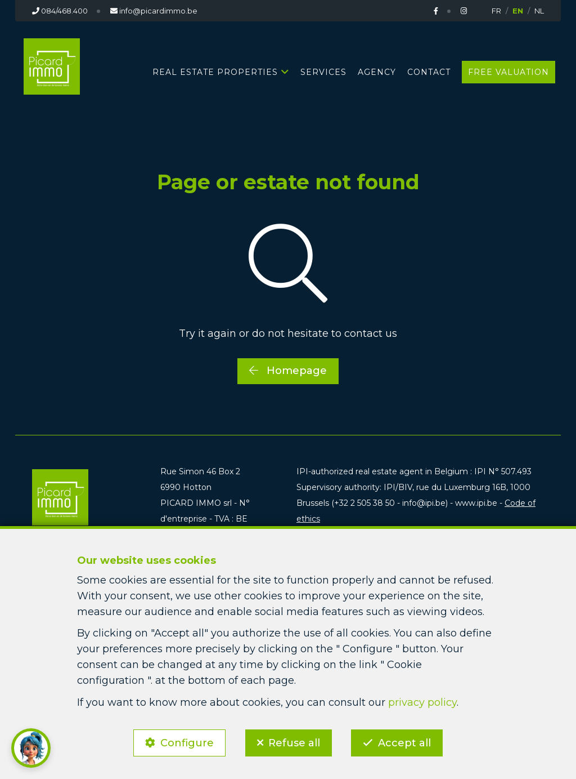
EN (517, 10)
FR (496, 10)
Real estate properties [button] (215, 72)
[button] (31, 748)
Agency (377, 72)
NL (539, 10)
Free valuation (508, 72)
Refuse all (294, 743)
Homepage (288, 370)
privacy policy (422, 702)
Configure (187, 743)
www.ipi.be (476, 503)
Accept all (405, 743)
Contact (429, 72)
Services (323, 72)
